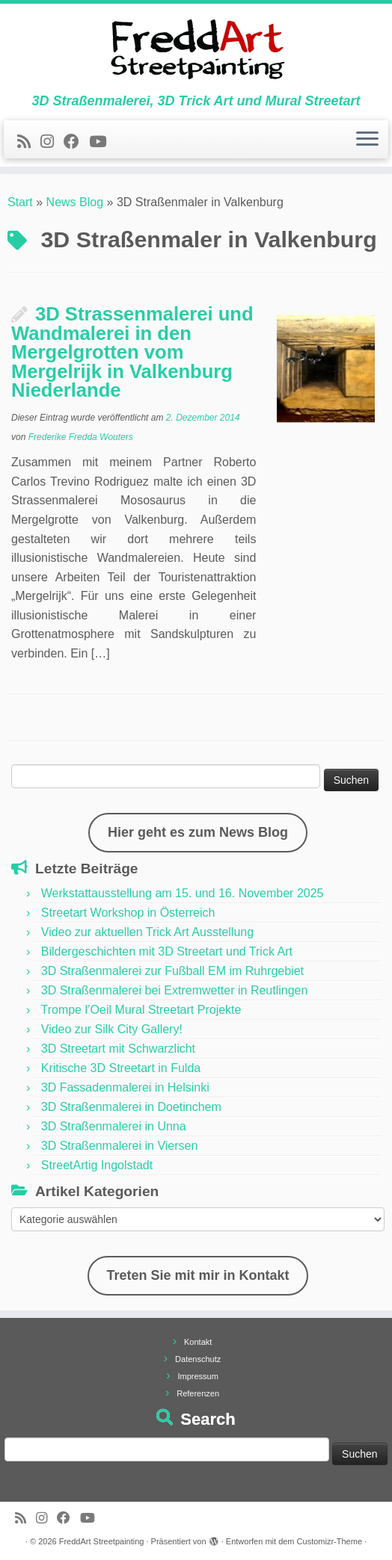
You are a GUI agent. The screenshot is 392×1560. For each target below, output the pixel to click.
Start (20, 202)
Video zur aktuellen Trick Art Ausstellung (147, 932)
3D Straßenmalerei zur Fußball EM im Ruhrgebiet (172, 971)
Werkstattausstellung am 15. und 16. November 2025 (182, 893)
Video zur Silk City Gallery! (112, 1029)
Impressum (197, 1376)
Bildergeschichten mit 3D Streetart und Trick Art (167, 951)
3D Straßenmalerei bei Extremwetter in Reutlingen (174, 990)
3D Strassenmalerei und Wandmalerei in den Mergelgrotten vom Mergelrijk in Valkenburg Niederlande (132, 351)
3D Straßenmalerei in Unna (113, 1126)
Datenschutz (198, 1359)
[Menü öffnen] (367, 140)
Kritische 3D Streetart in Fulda (120, 1068)
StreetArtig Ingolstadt (97, 1165)
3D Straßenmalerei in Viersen (119, 1145)
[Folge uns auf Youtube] (102, 141)
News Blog (74, 202)
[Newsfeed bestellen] (28, 141)
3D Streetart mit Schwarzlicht (118, 1048)
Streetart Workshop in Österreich (128, 912)
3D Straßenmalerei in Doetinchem (131, 1107)
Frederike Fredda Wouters (80, 437)
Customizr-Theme (329, 1541)
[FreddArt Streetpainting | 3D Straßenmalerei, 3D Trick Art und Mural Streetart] (196, 48)
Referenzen (198, 1393)
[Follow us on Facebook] (76, 141)
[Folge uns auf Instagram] (52, 141)
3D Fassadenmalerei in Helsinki (125, 1087)
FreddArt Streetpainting (101, 1541)
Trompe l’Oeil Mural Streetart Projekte (140, 1009)
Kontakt (198, 1341)
